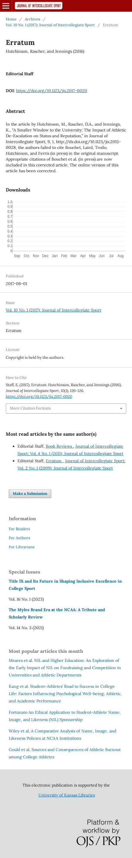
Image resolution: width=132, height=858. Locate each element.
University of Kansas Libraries (66, 795)
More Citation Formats (30, 408)
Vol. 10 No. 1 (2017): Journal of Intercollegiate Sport (50, 24)
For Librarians (21, 546)
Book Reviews (59, 446)
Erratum (54, 460)
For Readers (19, 528)
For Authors (19, 537)
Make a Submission (30, 493)
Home (11, 19)
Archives (32, 19)
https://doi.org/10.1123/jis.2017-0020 (51, 90)
